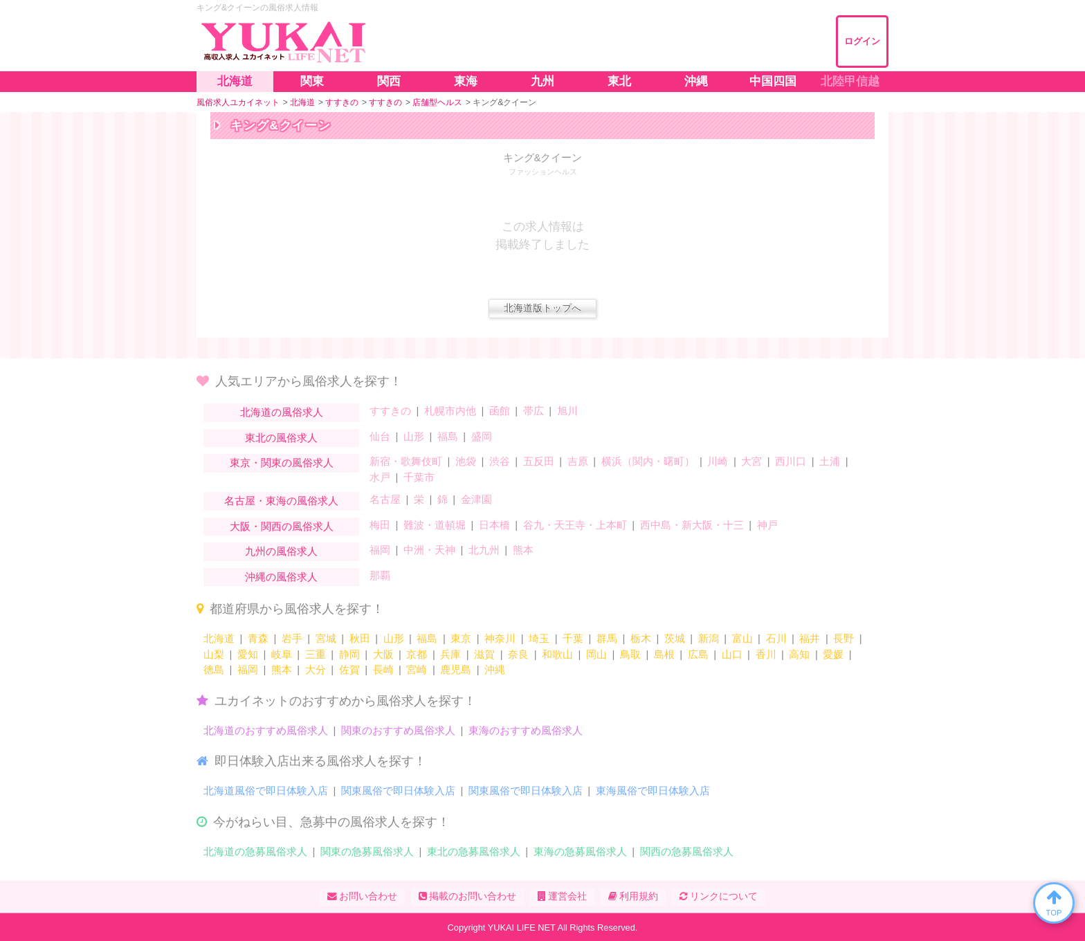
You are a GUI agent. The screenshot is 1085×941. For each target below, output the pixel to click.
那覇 (380, 575)
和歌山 (557, 654)
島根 (664, 654)
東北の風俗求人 (281, 438)
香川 (766, 654)
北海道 (219, 638)
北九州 (484, 550)
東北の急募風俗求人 (473, 851)
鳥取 (630, 654)
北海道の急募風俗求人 (255, 851)
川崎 (717, 461)
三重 (315, 654)
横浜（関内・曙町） (648, 461)
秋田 (359, 638)
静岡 (349, 654)
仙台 (380, 436)
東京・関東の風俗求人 (282, 462)
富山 (742, 638)
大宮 (751, 461)
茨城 (674, 638)
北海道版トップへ (542, 307)
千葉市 (419, 477)
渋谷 (499, 461)
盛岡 (481, 436)
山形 (413, 436)
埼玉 (539, 638)
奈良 (518, 654)
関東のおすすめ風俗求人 (398, 730)
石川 (776, 638)
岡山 (596, 654)
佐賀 (349, 669)
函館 (499, 411)
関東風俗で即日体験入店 (398, 790)
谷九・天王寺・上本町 (575, 525)
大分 (315, 669)
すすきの (390, 411)
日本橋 (494, 525)
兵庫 (450, 654)
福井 (809, 638)
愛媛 (833, 654)
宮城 (326, 638)
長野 (843, 638)
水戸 (380, 477)
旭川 (567, 411)
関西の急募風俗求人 (686, 851)
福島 (447, 436)
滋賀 (484, 654)
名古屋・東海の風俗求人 (281, 500)
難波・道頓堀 (434, 525)
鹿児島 (455, 669)
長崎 (383, 669)
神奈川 (500, 638)
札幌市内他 (450, 411)
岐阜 (281, 654)
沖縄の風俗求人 (281, 577)
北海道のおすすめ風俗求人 (265, 730)
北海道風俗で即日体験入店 (265, 790)
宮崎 (416, 669)
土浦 (829, 461)
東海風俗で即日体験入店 (653, 790)
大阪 (383, 654)
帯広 (533, 411)
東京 (460, 638)
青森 (258, 638)
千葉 (573, 638)
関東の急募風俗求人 (367, 851)
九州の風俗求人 (281, 551)
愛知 (247, 654)
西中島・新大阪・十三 (692, 525)
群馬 (606, 638)
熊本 (523, 550)
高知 (799, 654)
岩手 (292, 638)
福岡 (380, 550)
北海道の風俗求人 (281, 412)
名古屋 (385, 499)
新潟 (708, 638)
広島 (698, 654)
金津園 (476, 499)
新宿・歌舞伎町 (406, 461)
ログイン (862, 41)
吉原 (577, 461)
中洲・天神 (429, 550)
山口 (732, 654)
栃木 (640, 638)
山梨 (213, 654)
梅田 (380, 525)
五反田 (538, 461)
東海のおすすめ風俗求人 (525, 730)
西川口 (790, 461)
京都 (416, 654)
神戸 (767, 525)
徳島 (213, 669)
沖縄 (494, 669)
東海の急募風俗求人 (580, 851)
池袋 (465, 461)
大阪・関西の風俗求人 (282, 526)
